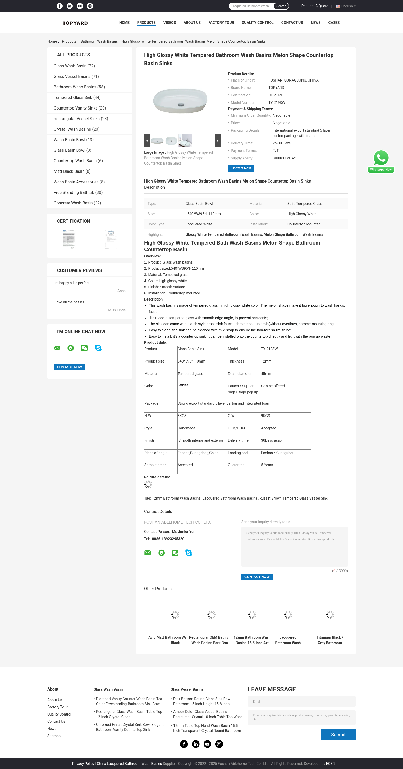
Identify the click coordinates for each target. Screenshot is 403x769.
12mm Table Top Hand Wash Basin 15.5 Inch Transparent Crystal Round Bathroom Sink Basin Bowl (207, 728)
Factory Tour (221, 23)
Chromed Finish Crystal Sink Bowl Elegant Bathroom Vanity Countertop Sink (130, 727)
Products (146, 23)
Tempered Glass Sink (73, 97)
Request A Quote (314, 6)
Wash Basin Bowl (69, 139)
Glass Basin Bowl (69, 150)
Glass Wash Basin (70, 66)
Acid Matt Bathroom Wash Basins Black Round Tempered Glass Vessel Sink (175, 640)
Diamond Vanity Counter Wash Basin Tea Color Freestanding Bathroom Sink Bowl (129, 701)
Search (281, 6)
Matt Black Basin (69, 171)
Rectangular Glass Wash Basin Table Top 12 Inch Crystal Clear (129, 714)
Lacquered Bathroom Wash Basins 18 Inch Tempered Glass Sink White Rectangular (288, 640)
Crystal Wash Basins (72, 129)
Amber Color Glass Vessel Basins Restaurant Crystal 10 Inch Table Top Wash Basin (208, 715)
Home (124, 23)
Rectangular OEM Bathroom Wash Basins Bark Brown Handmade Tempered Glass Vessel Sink (212, 640)
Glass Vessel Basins (72, 76)
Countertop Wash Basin (75, 160)
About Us (192, 23)
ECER (330, 764)
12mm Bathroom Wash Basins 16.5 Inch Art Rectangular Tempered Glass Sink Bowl (252, 640)
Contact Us (292, 23)
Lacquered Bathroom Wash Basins (230, 498)
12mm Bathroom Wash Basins (176, 498)
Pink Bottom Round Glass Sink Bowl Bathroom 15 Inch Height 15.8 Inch (202, 701)
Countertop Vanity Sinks (76, 108)
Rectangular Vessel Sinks (77, 118)
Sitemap (54, 736)
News (316, 23)
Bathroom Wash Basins (99, 41)
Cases (334, 23)
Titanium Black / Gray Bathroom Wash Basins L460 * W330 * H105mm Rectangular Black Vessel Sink (330, 640)
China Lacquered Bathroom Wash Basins (129, 764)
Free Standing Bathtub (74, 192)
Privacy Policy (83, 764)
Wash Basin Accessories (76, 181)
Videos (169, 23)
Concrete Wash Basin (73, 203)
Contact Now (241, 168)
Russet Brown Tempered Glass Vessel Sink (294, 498)
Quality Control (258, 23)
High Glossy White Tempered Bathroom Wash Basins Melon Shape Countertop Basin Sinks (178, 157)
